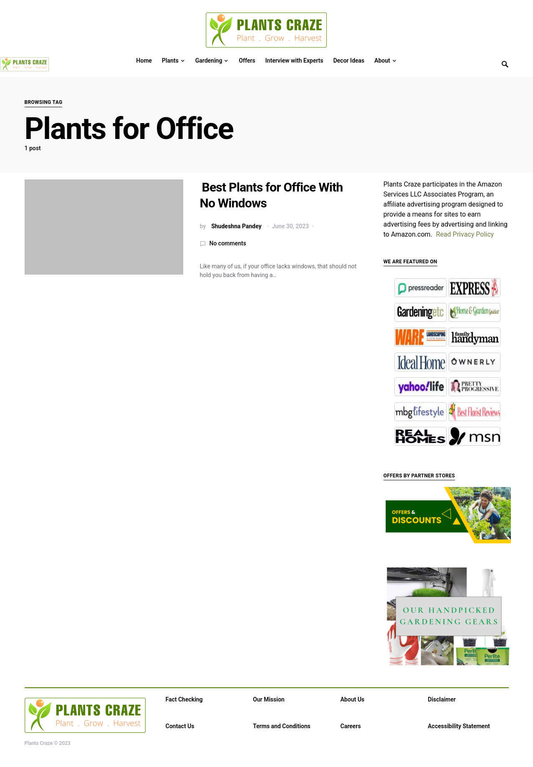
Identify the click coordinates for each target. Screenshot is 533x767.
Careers (351, 726)
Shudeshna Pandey (236, 226)
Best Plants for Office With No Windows (271, 195)
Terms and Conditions (282, 726)
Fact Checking (184, 699)
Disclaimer (442, 699)
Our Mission (269, 699)
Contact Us (180, 726)
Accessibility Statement (459, 726)
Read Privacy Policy (465, 234)
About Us (353, 699)
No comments (228, 243)
